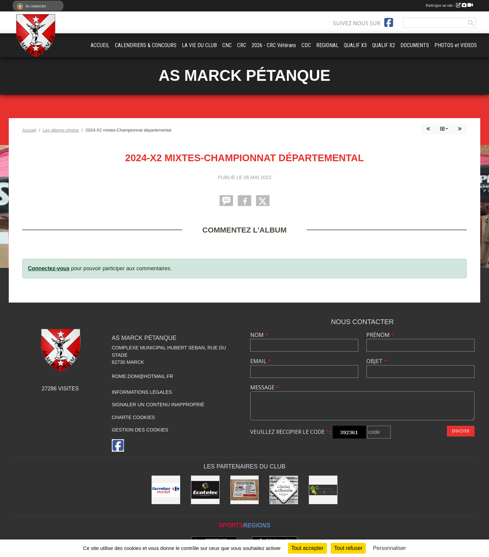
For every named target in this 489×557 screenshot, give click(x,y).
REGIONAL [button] (327, 45)
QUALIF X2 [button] (383, 45)
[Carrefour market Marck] (166, 490)
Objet (376, 361)
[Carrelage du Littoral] (323, 490)
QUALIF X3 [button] (355, 45)
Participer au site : (449, 5)
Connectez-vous (49, 268)
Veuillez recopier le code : (290, 432)
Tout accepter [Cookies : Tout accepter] (307, 548)
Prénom (380, 335)
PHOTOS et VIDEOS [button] (455, 45)
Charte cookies (133, 417)
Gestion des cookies (140, 429)
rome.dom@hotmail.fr (142, 376)
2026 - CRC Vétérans (274, 45)
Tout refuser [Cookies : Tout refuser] (348, 548)
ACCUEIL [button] (100, 45)
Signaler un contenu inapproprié (158, 404)
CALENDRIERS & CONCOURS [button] (145, 45)
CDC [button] (306, 45)
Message (264, 387)
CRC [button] (241, 45)
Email (260, 361)
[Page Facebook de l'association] (388, 23)
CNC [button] (227, 45)
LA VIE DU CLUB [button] (199, 45)
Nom (259, 335)
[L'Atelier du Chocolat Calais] (283, 490)
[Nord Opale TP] (244, 490)
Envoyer (460, 431)
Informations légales (142, 392)
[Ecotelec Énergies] (205, 490)
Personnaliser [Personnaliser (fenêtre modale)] (389, 548)
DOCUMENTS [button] (414, 45)
